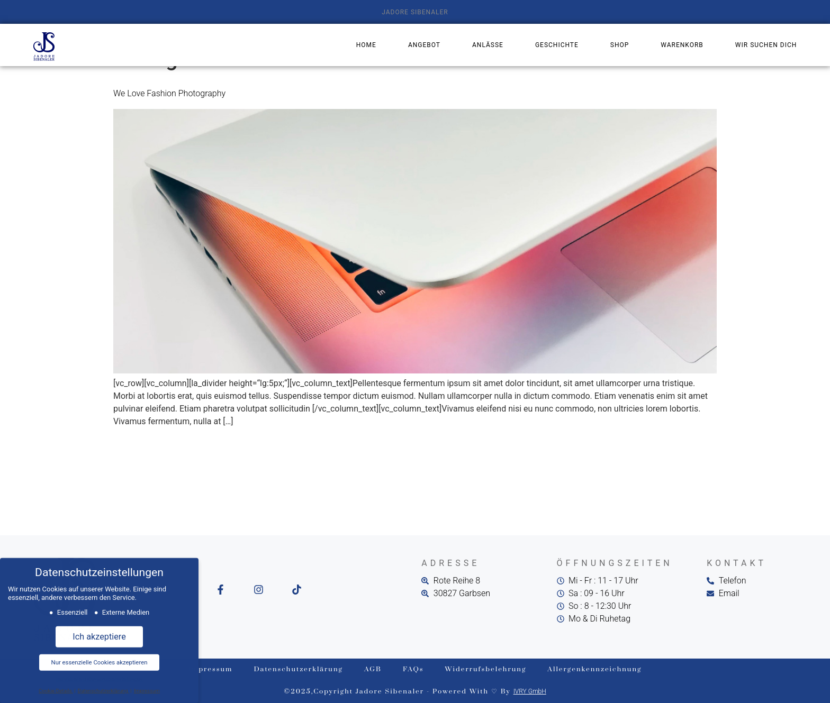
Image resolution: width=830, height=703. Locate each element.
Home (366, 45)
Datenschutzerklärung (298, 669)
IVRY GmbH (529, 691)
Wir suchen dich (766, 45)
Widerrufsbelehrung (486, 669)
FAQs (413, 669)
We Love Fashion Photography (169, 93)
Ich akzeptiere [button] (99, 632)
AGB (373, 669)
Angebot (424, 45)
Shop (619, 45)
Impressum (210, 669)
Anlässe (487, 45)
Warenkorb (682, 45)
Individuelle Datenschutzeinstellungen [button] (99, 675)
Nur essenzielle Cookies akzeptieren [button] (99, 658)
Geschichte (557, 45)
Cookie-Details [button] (56, 686)
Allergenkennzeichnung (594, 669)
